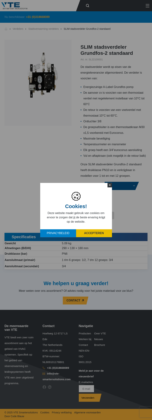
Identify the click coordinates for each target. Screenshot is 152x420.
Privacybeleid (58, 233)
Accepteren (94, 233)
